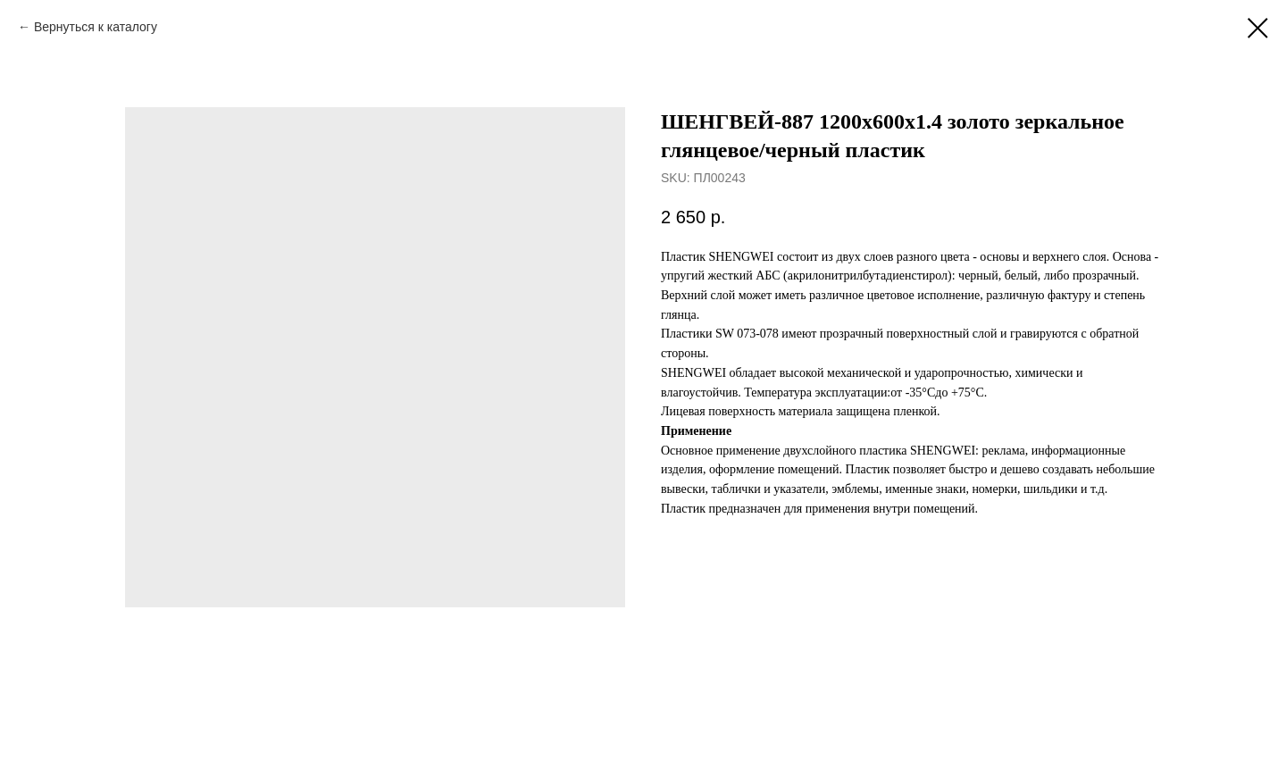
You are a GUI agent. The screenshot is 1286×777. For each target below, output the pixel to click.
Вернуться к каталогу (95, 27)
